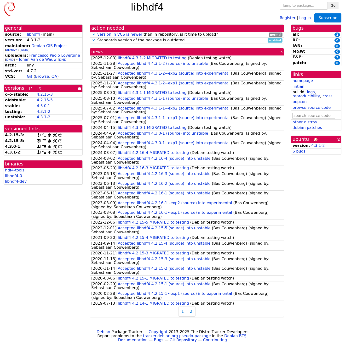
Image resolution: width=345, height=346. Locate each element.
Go (333, 5)
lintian (299, 86)
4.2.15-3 (45, 94)
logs (311, 92)
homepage (303, 80)
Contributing (215, 340)
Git (29, 76)
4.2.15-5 (45, 100)
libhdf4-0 (13, 176)
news (97, 52)
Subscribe (327, 18)
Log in (305, 17)
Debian (103, 332)
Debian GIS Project (49, 46)
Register (288, 17)
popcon (300, 101)
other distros (305, 122)
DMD (24, 50)
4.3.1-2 (43, 111)
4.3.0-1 (43, 106)
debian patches (307, 127)
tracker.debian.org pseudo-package (177, 336)
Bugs (158, 340)
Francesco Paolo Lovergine (54, 55)
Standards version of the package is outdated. (186, 40)
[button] (93, 34)
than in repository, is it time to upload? (186, 35)
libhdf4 (33, 34)
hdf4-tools (14, 170)
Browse (42, 76)
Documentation (133, 340)
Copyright (158, 332)
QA (54, 76)
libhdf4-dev (16, 181)
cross (327, 96)
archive (11, 50)
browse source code (312, 107)
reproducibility (306, 96)
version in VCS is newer (119, 34)
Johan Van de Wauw (38, 59)
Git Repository (183, 340)
